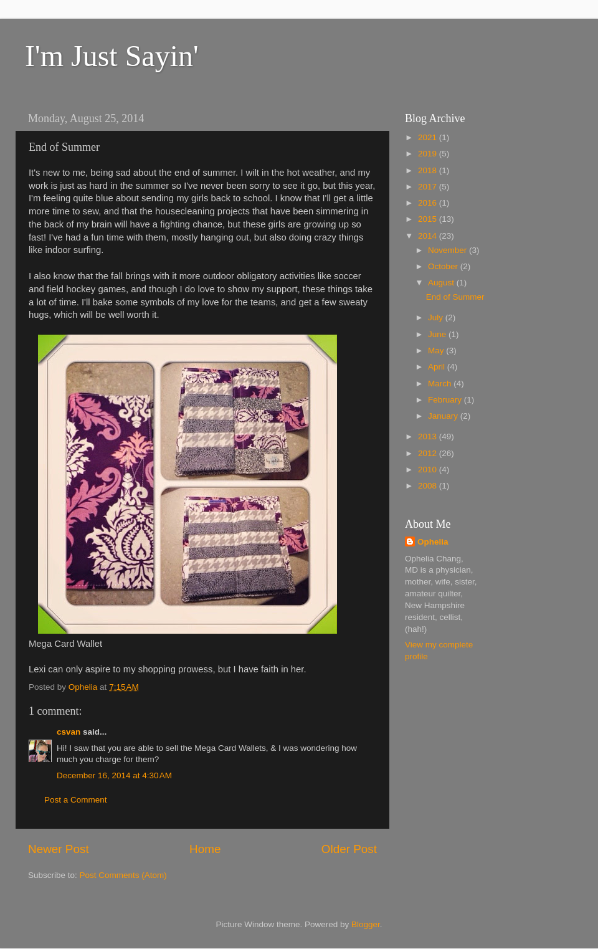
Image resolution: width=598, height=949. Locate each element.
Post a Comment (75, 799)
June (438, 334)
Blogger (365, 924)
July (436, 317)
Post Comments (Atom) (123, 875)
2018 (428, 170)
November (448, 250)
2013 (428, 436)
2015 (428, 219)
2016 (428, 202)
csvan (68, 732)
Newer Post (58, 849)
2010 (428, 469)
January (444, 416)
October (444, 266)
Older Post (349, 849)
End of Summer (455, 297)
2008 (428, 485)
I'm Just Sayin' (112, 55)
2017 (428, 186)
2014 (428, 236)
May (437, 350)
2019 (428, 153)
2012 (428, 453)
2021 (428, 137)
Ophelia (432, 541)
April (437, 366)
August (442, 282)
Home (205, 849)
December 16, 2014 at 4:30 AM (114, 775)
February (446, 399)
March (440, 383)
